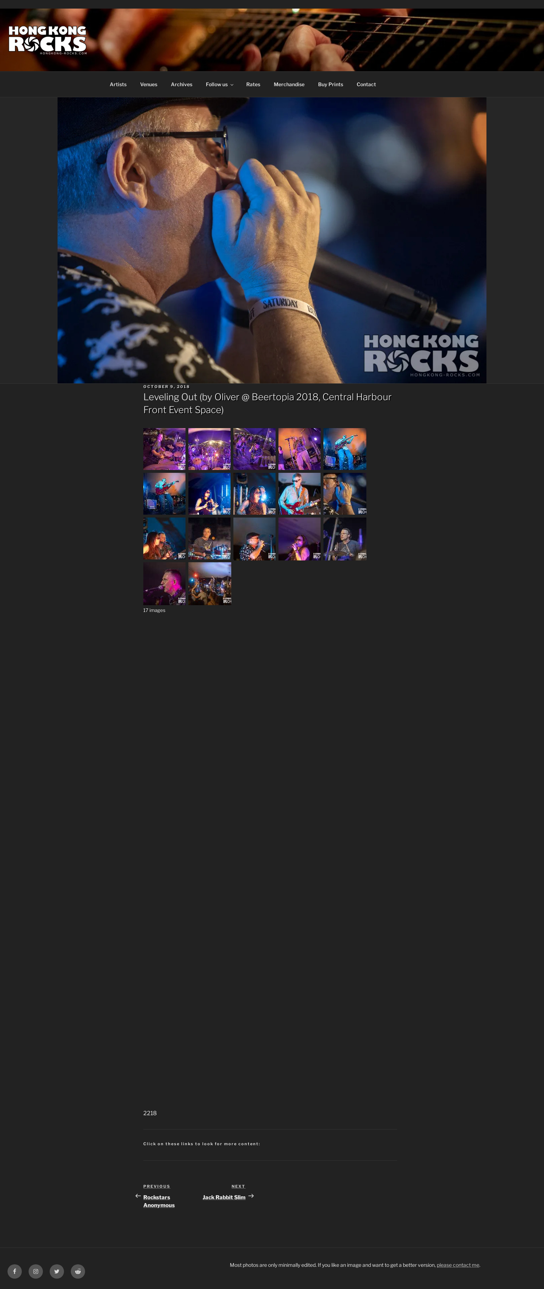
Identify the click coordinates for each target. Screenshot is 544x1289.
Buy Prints (330, 84)
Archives (181, 84)
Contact (366, 84)
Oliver (226, 396)
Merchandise (289, 84)
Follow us (220, 84)
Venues (148, 84)
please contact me (458, 1265)
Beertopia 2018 (285, 396)
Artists (118, 84)
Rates (253, 84)
